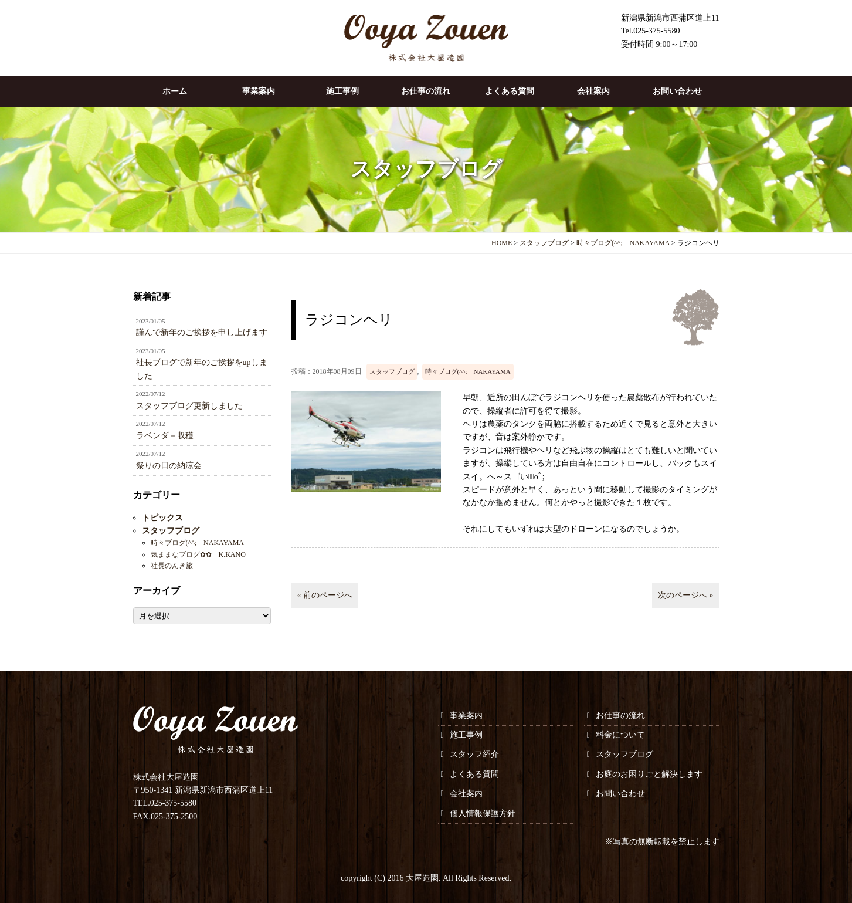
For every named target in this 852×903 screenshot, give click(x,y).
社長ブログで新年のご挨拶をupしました (202, 363)
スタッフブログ (392, 371)
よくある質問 (509, 91)
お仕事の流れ (425, 91)
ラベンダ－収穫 (202, 429)
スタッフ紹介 (474, 754)
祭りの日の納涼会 (202, 459)
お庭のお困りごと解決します (649, 774)
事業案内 (258, 91)
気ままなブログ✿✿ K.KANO (198, 554)
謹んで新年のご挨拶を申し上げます (202, 326)
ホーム (174, 91)
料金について (620, 734)
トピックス (162, 517)
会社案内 (593, 91)
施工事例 (342, 91)
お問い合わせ (677, 91)
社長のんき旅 (172, 566)
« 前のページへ (325, 595)
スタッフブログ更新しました (202, 399)
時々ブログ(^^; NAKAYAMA (468, 371)
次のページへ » (686, 595)
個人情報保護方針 (482, 813)
